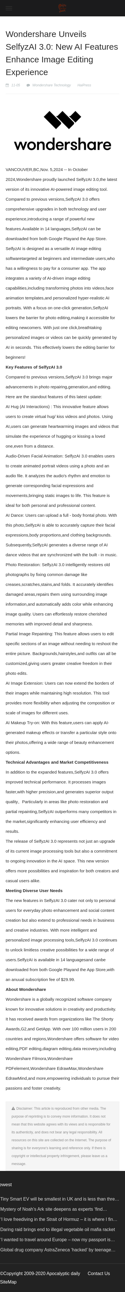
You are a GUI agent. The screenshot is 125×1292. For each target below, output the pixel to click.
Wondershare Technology (51, 85)
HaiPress (84, 85)
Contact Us (99, 1273)
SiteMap (8, 1282)
